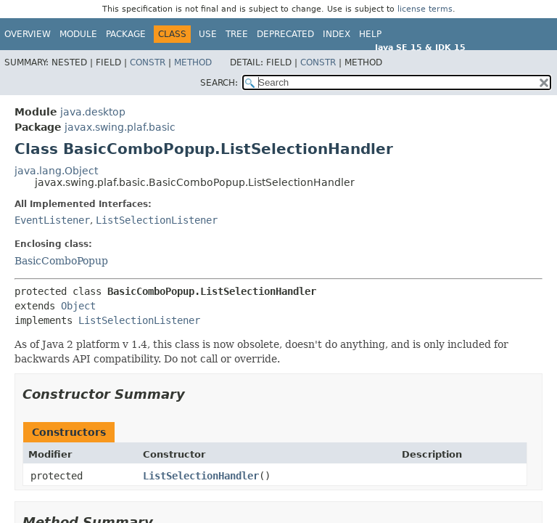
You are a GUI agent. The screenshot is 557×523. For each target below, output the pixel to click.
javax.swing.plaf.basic (120, 127)
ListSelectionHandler (201, 476)
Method (193, 62)
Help (370, 34)
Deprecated (285, 34)
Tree (237, 34)
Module (78, 34)
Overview (27, 34)
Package (126, 34)
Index (336, 34)
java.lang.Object (56, 171)
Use (208, 34)
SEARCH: (219, 83)
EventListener (52, 220)
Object (78, 306)
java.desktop (92, 112)
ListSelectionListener (157, 220)
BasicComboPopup (61, 261)
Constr (147, 62)
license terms (425, 9)
